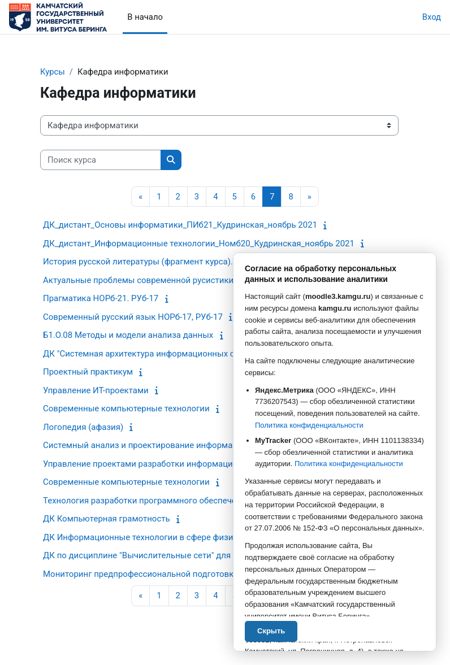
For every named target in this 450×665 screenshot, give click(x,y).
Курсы (52, 72)
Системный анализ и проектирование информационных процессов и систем (196, 445)
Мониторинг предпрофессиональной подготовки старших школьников (184, 574)
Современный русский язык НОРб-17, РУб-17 (133, 317)
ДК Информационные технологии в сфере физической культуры (171, 537)
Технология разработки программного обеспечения (146, 501)
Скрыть (271, 631)
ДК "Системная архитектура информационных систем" (152, 354)
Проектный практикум (88, 372)
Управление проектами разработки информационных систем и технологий (193, 464)
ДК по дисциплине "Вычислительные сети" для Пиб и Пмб (159, 555)
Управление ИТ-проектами (96, 390)
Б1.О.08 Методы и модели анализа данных (128, 335)
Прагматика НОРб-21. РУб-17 (100, 298)
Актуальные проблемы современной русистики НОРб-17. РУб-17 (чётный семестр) (208, 280)
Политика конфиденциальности (309, 425)
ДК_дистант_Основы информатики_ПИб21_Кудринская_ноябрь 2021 (180, 225)
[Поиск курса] (100, 160)
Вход (431, 17)
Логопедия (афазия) (83, 427)
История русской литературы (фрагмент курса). (138, 262)
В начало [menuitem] (145, 17)
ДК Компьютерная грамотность (106, 519)
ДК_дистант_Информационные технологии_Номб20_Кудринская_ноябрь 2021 (198, 243)
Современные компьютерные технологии (126, 408)
